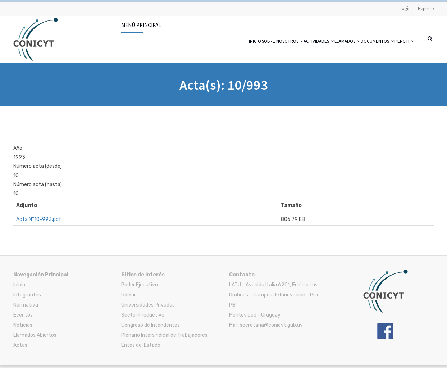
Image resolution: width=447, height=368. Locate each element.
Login (405, 8)
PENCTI (400, 50)
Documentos (363, 50)
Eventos (23, 318)
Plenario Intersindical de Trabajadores (164, 338)
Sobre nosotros (233, 50)
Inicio (195, 50)
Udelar (128, 298)
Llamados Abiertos (34, 338)
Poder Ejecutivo (139, 288)
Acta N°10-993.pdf (38, 223)
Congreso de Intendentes (150, 328)
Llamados (321, 50)
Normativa (25, 308)
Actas (20, 348)
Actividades (282, 50)
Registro (426, 8)
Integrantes (27, 298)
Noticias (22, 328)
